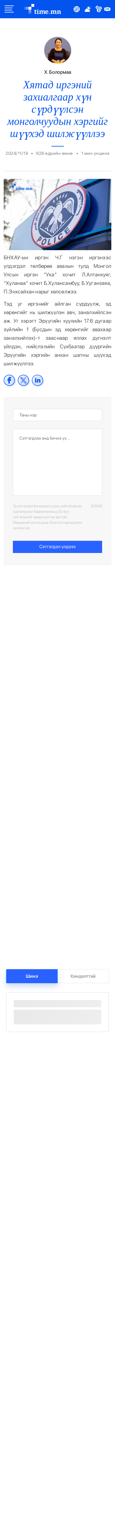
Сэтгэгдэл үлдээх (57, 546)
